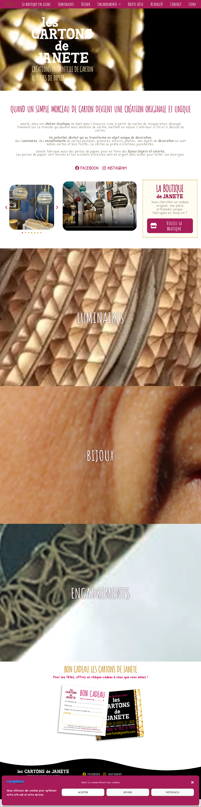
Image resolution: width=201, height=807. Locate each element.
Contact (190, 5)
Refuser (128, 792)
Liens (100, 15)
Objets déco (147, 5)
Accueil (10, 5)
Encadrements (118, 5)
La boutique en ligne (40, 5)
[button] (192, 782)
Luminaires (74, 5)
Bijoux (94, 5)
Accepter (83, 792)
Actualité (170, 5)
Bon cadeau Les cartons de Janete (100, 674)
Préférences (172, 792)
